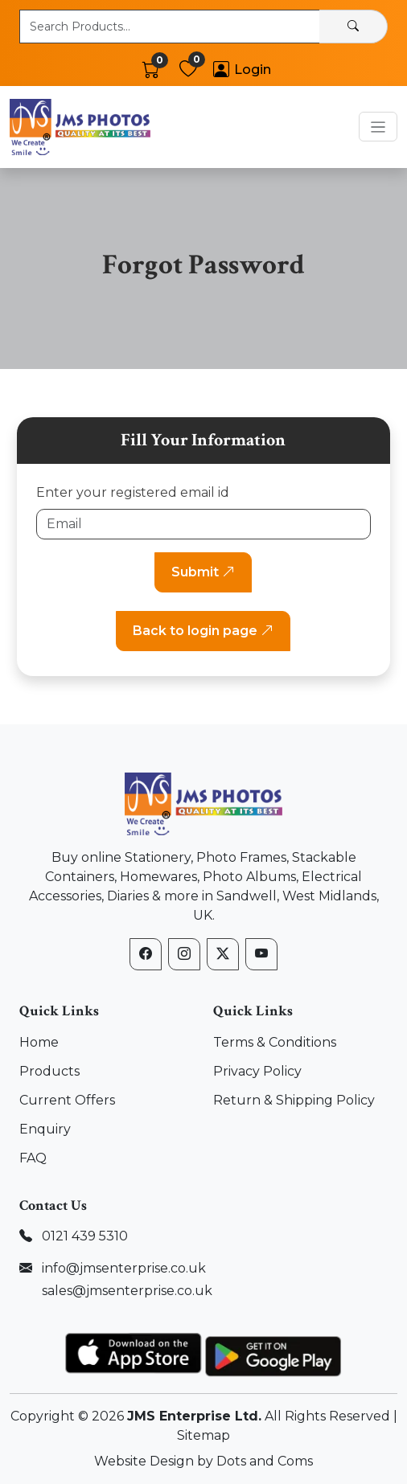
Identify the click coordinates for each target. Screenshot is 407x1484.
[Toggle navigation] (378, 126)
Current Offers (67, 1100)
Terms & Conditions (274, 1042)
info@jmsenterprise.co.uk (124, 1268)
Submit (203, 572)
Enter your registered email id (132, 492)
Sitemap (203, 1435)
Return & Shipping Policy (294, 1100)
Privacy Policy (257, 1071)
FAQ (33, 1158)
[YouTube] (261, 954)
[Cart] (151, 69)
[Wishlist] (188, 69)
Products (49, 1071)
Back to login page (203, 630)
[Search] (353, 26)
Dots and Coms (264, 1461)
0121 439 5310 (85, 1236)
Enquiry (45, 1129)
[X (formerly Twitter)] (223, 954)
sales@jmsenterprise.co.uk (127, 1290)
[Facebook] (146, 954)
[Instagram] (184, 954)
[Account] (242, 69)
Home (39, 1042)
